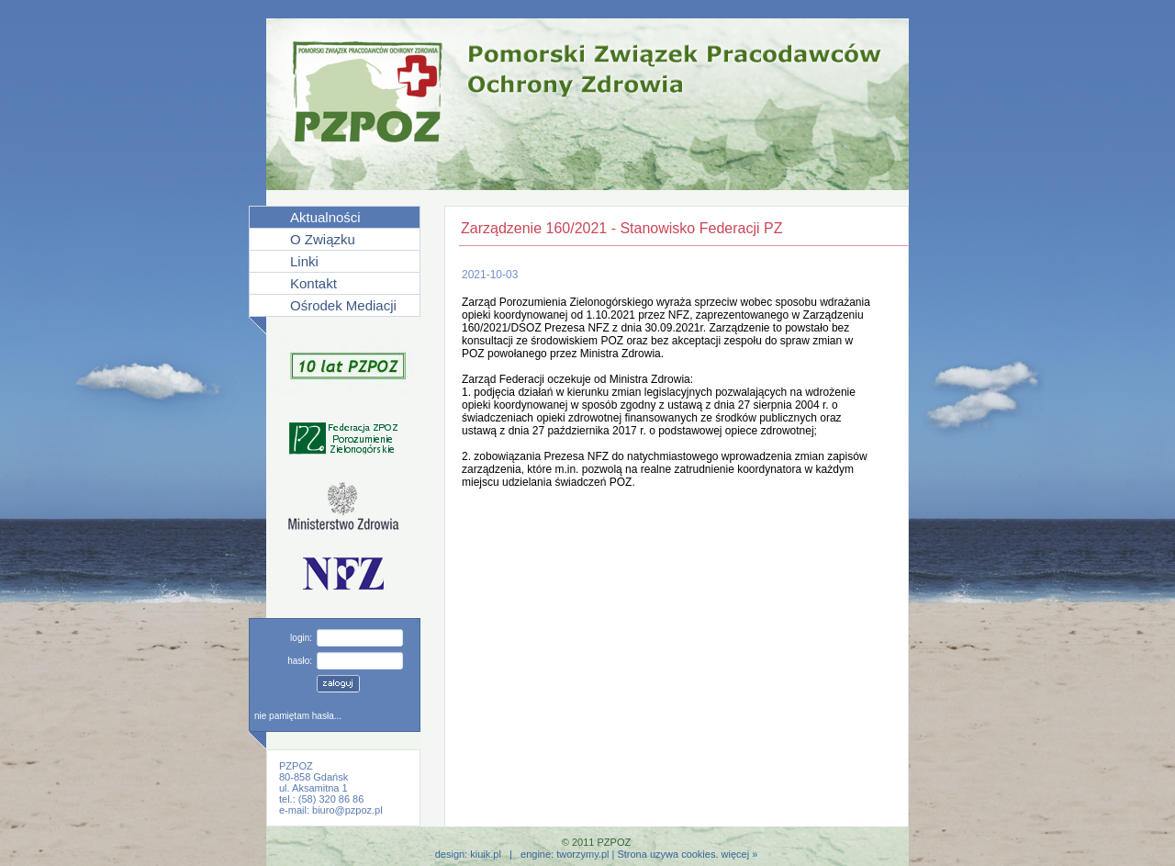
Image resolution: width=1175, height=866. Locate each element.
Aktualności (325, 217)
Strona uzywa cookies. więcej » (687, 854)
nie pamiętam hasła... (297, 716)
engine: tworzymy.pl (564, 854)
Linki (304, 261)
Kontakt (313, 283)
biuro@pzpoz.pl (347, 809)
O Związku (322, 239)
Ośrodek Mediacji (343, 305)
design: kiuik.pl (468, 854)
